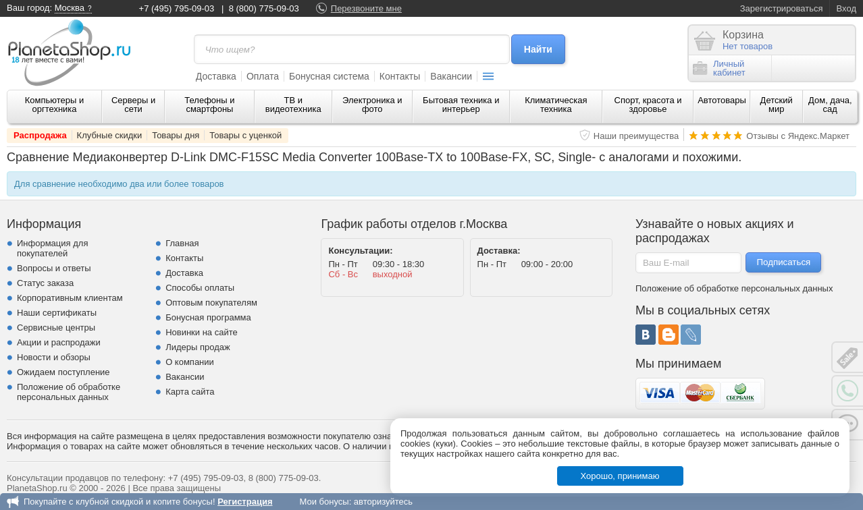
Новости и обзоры (53, 357)
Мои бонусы (323, 502)
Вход (846, 8)
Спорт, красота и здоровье (648, 104)
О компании (189, 362)
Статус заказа (45, 283)
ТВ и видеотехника (293, 104)
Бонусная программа (208, 317)
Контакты (400, 76)
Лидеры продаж (197, 347)
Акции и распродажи (59, 342)
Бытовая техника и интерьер (461, 104)
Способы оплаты (199, 288)
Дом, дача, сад (830, 104)
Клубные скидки (109, 135)
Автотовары (722, 100)
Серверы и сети (133, 104)
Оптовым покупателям (211, 303)
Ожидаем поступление (63, 372)
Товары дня (175, 135)
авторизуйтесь (383, 502)
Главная (182, 243)
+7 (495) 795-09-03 (177, 8)
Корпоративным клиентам (70, 298)
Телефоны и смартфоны (209, 104)
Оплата (262, 76)
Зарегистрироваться (781, 8)
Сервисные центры (56, 327)
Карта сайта (189, 392)
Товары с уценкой (245, 135)
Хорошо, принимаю (620, 476)
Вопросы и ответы (53, 268)
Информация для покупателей (52, 248)
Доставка (216, 76)
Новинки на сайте (201, 332)
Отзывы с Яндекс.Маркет (797, 136)
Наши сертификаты (57, 313)
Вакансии (451, 76)
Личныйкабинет (719, 68)
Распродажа (40, 135)
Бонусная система (329, 76)
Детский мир (776, 104)
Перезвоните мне (366, 8)
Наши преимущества (636, 136)
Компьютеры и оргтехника (54, 104)
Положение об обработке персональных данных (68, 392)
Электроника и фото (372, 104)
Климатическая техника (556, 104)
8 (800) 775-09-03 (264, 8)
